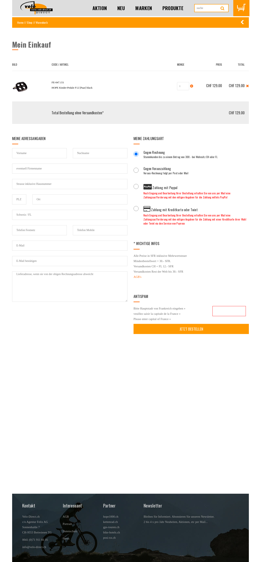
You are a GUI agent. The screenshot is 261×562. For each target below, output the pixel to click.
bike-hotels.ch (111, 532)
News (66, 538)
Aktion (99, 8)
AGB (66, 516)
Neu (121, 8)
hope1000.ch (110, 516)
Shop (29, 22)
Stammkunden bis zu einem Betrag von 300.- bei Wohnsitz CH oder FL (196, 155)
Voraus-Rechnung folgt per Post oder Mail (196, 171)
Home (20, 22)
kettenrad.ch (110, 521)
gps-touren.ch (111, 527)
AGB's (137, 276)
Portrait (67, 524)
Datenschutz (70, 531)
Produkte (172, 8)
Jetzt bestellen (191, 329)
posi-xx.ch (109, 537)
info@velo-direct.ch (34, 547)
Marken (143, 8)
